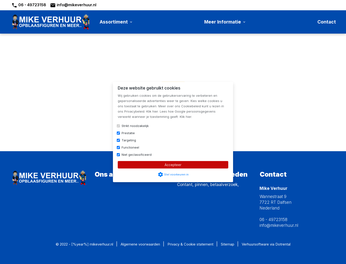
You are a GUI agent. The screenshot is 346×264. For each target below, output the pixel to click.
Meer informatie (225, 22)
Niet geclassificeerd (137, 154)
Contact (326, 22)
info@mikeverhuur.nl (73, 5)
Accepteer (173, 165)
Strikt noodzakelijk (135, 126)
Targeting (129, 140)
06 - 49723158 (29, 5)
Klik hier (152, 111)
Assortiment (116, 22)
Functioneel (130, 147)
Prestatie (128, 133)
